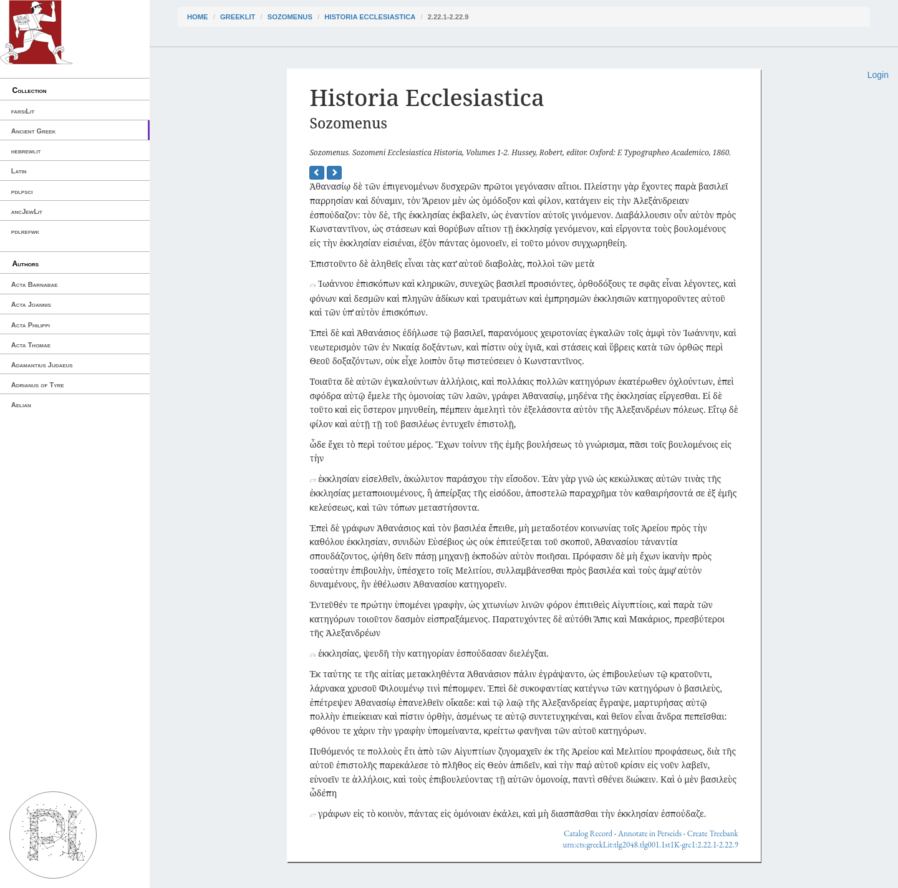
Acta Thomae (31, 345)
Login (878, 75)
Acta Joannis (31, 304)
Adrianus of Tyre (37, 384)
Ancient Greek (33, 131)
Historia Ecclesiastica (369, 17)
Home (197, 17)
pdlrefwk (25, 231)
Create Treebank (712, 833)
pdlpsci (22, 191)
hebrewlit (26, 151)
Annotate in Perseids (650, 833)
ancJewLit (26, 211)
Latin (19, 171)
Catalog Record (588, 833)
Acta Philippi (30, 325)
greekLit (238, 17)
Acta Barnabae (34, 284)
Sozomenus (290, 17)
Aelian (21, 404)
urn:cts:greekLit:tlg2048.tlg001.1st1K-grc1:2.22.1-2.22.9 (650, 844)
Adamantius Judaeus (42, 365)
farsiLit (22, 111)
